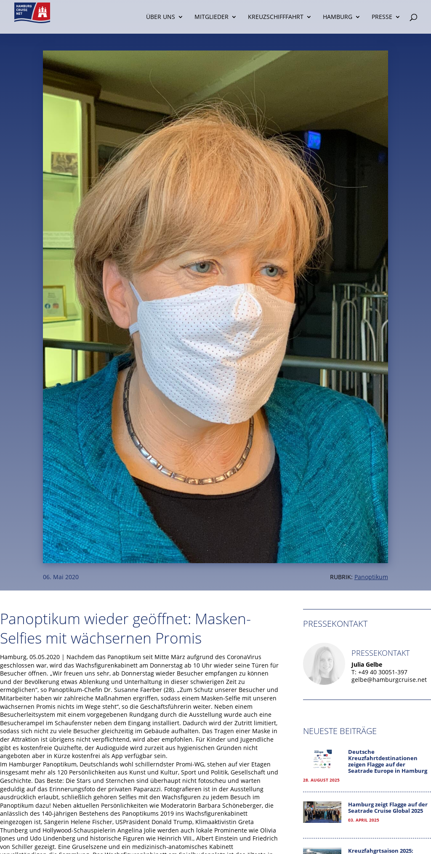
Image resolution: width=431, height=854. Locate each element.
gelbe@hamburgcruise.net (389, 680)
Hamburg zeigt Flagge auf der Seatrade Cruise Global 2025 (388, 807)
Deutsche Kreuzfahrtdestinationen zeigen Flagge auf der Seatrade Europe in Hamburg (387, 761)
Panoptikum (371, 577)
